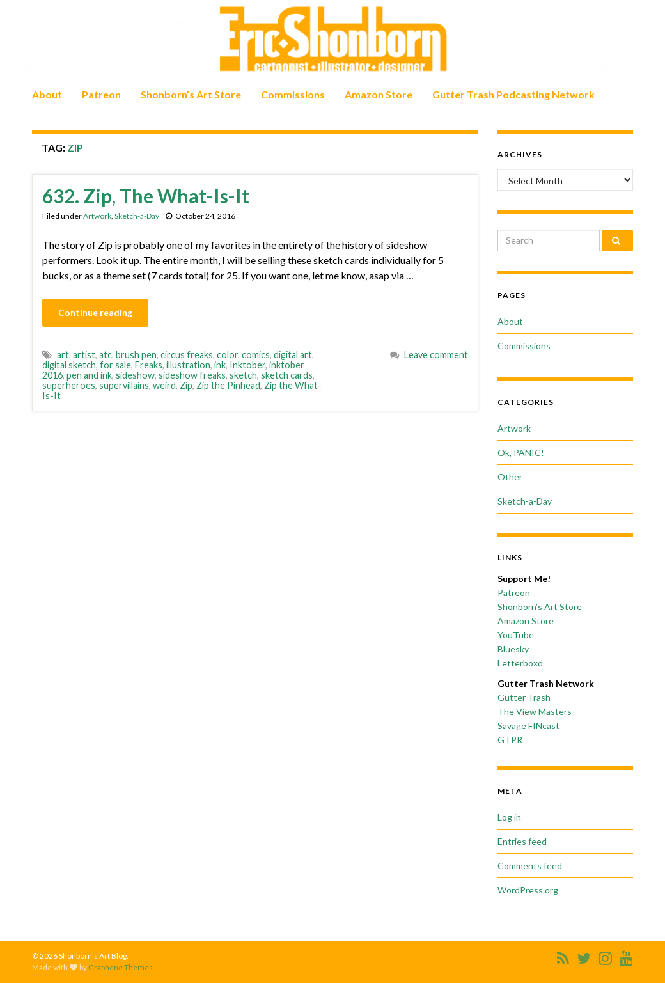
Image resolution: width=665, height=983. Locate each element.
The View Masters (534, 711)
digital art (293, 354)
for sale (115, 364)
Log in (509, 817)
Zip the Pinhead (228, 385)
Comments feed (529, 865)
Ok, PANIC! (520, 452)
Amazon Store (378, 94)
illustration (188, 364)
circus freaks (186, 354)
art (63, 354)
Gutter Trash (524, 697)
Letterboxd (520, 662)
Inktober (247, 364)
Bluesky (513, 648)
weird (164, 385)
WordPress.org (527, 890)
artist (84, 354)
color (227, 354)
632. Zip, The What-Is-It (145, 195)
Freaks (148, 364)
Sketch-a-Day (136, 216)
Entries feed (522, 841)
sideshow (135, 375)
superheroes (68, 385)
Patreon (101, 94)
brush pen (136, 354)
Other (509, 476)
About (47, 94)
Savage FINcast (528, 725)
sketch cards (287, 375)
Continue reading (95, 312)
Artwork (97, 216)
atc (105, 354)
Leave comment (436, 354)
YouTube (515, 634)
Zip (186, 385)
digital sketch (69, 364)
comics (256, 354)
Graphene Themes (120, 967)
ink (220, 364)
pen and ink (89, 375)
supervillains (124, 385)
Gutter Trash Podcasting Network (513, 94)
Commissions (293, 94)
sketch (243, 375)
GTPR (509, 739)
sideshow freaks (192, 375)
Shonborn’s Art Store (191, 94)
